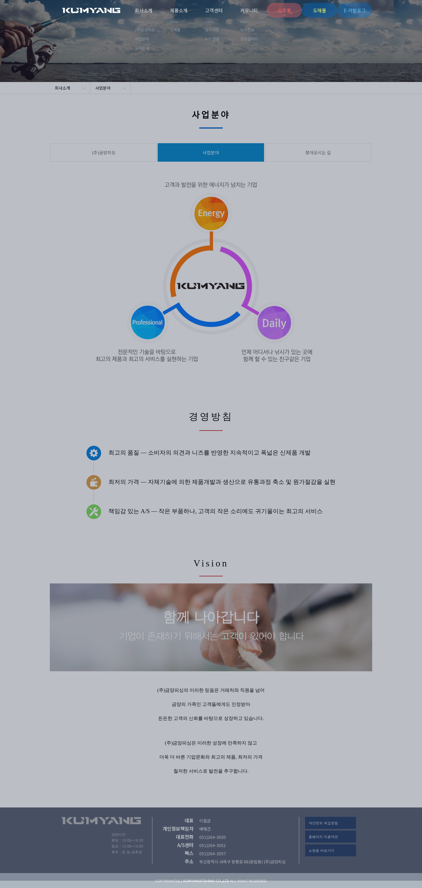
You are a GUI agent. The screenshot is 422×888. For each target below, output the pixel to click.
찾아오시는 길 (318, 152)
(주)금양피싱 (98, 10)
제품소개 (179, 10)
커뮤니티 (249, 10)
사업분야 (102, 88)
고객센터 (214, 10)
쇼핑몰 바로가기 (321, 850)
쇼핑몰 (284, 10)
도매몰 (319, 10)
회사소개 (143, 10)
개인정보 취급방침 (323, 822)
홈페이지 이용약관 (323, 836)
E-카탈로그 (355, 10)
